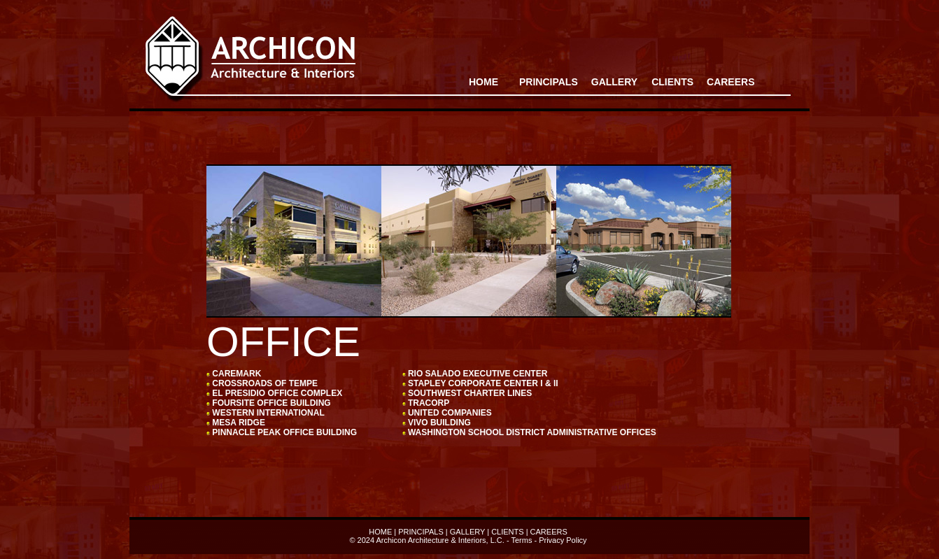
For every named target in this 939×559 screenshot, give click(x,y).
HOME (483, 81)
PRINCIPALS (548, 81)
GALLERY (467, 532)
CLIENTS (507, 532)
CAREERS (730, 81)
